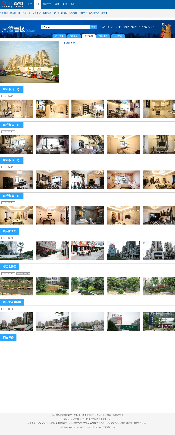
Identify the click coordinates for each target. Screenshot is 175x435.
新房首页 (4, 13)
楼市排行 (105, 13)
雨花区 (110, 27)
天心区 (118, 27)
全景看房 (37, 13)
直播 (72, 4)
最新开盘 (26, 13)
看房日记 (74, 36)
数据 (65, 4)
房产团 (56, 13)
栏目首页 (59, 36)
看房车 (64, 13)
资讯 (57, 4)
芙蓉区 (126, 27)
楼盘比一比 (15, 13)
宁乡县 (151, 27)
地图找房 (47, 13)
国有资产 (47, 4)
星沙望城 (143, 27)
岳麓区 (134, 27)
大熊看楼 (73, 13)
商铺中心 (83, 13)
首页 (30, 4)
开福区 (103, 27)
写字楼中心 (94, 13)
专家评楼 (103, 36)
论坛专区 (118, 36)
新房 (37, 4)
